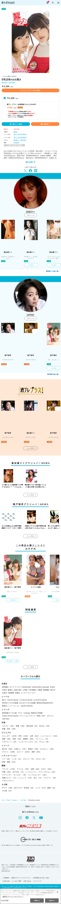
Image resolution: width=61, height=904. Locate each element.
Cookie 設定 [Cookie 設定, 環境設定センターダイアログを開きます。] (4, 900)
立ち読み (31, 265)
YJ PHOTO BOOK (25, 700)
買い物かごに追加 (16, 124)
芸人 (38, 778)
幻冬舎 (4, 690)
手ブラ (7, 788)
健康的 (28, 739)
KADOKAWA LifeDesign (40, 687)
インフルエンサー (37, 775)
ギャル (44, 742)
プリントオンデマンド (27, 716)
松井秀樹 (16, 142)
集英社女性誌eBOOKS (45, 703)
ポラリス (50, 716)
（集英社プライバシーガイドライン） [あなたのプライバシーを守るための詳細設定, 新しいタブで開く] (13, 896)
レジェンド (25, 778)
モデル (46, 769)
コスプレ (8, 726)
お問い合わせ (27, 881)
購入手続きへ (45, 124)
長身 (17, 739)
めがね (45, 726)
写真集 (8, 800)
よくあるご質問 (16, 881)
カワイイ (9, 752)
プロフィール (30, 215)
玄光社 (52, 687)
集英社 (15, 132)
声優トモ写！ (41, 716)
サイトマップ (37, 881)
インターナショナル (28, 742)
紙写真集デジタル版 (9, 713)
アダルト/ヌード (8, 781)
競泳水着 (32, 726)
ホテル (41, 759)
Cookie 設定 (6, 881)
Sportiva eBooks (27, 706)
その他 (7, 791)
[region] (30, 896)
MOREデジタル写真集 (10, 703)
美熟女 (33, 749)
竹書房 (39, 690)
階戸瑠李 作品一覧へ (53, 374)
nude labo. (6, 719)
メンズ (41, 788)
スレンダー (10, 736)
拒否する (51, 900)
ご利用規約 (6, 878)
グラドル (12, 145)
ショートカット (49, 736)
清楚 (36, 752)
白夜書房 (11, 693)
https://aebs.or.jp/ (6, 871)
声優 (7, 772)
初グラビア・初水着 (24, 788)
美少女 (7, 749)
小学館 (25, 690)
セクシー (18, 145)
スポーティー (9, 742)
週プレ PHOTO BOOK (20, 134)
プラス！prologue (24, 713)
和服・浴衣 (9, 729)
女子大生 (19, 772)
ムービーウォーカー (28, 693)
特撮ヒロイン (9, 778)
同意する (37, 900)
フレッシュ (42, 739)
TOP (3, 800)
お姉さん (6, 145)
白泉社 (4, 693)
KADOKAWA (26, 687)
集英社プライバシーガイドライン (21, 878)
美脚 (7, 739)
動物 (51, 788)
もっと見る (30, 448)
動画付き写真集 (37, 713)
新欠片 (52, 690)
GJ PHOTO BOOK (40, 700)
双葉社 (17, 693)
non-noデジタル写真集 (27, 703)
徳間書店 (46, 690)
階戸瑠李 (12, 82)
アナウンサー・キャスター (14, 775)
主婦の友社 (18, 690)
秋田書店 (5, 687)
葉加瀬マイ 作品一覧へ (52, 271)
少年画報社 (32, 690)
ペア (6, 759)
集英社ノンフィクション (11, 706)
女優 (35, 769)
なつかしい (47, 749)
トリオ (17, 759)
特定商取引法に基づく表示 (41, 878)
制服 (21, 726)
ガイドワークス (15, 687)
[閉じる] (57, 892)
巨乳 (23, 145)
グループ (29, 759)
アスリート (50, 778)
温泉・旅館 (9, 762)
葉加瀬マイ (5, 82)
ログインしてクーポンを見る (30, 90)
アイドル (23, 769)
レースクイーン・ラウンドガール (41, 772)
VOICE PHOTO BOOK (10, 716)
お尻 (35, 736)
